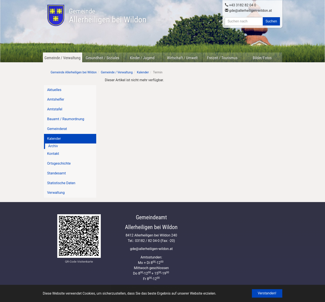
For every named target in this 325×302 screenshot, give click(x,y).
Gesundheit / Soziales (102, 58)
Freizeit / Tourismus (222, 58)
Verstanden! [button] (267, 293)
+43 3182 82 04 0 (240, 5)
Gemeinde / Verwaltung (62, 58)
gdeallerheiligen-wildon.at (248, 10)
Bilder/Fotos (262, 58)
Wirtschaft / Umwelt (182, 58)
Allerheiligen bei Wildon (107, 15)
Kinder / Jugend (142, 58)
